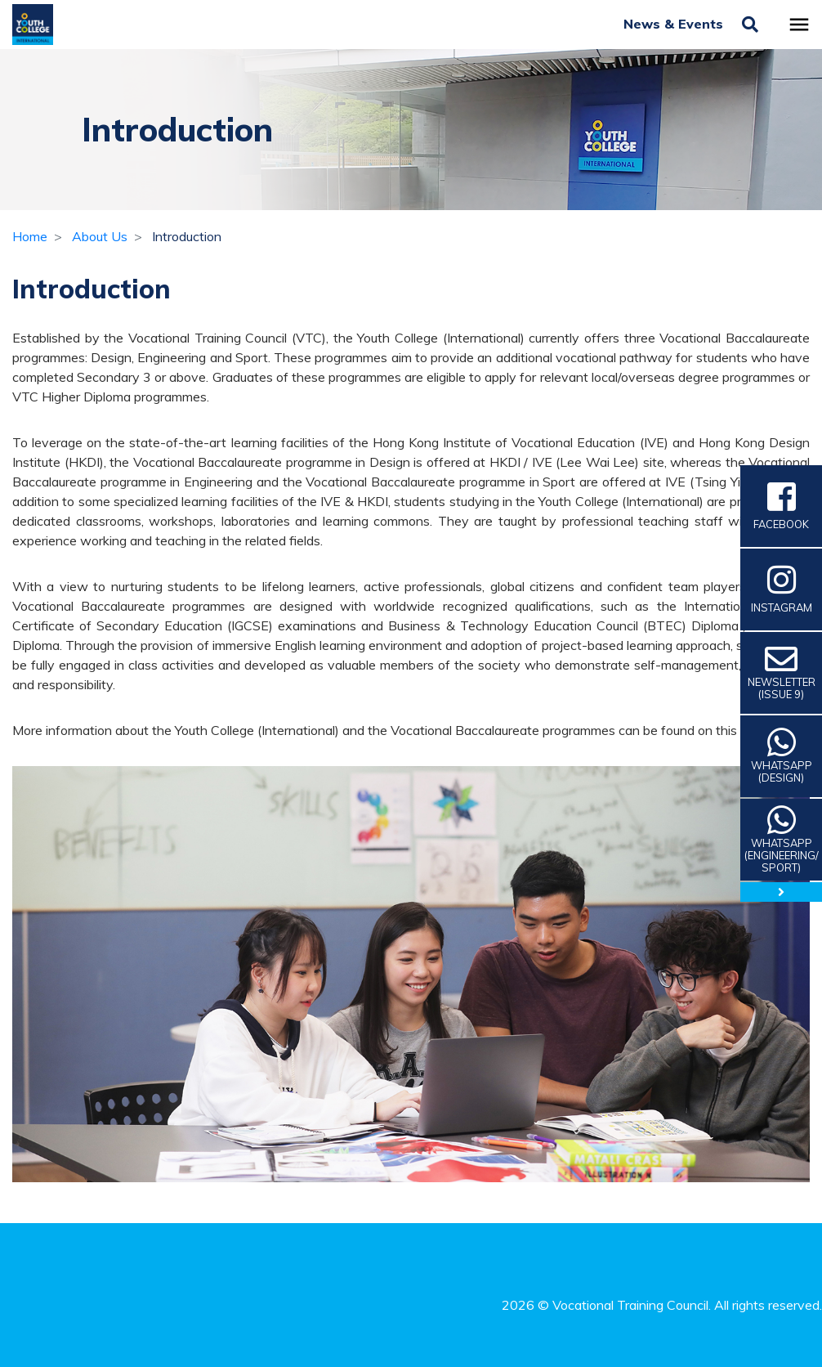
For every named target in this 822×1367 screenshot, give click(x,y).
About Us (99, 236)
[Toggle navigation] (799, 24)
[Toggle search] (750, 24)
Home (29, 236)
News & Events (675, 24)
